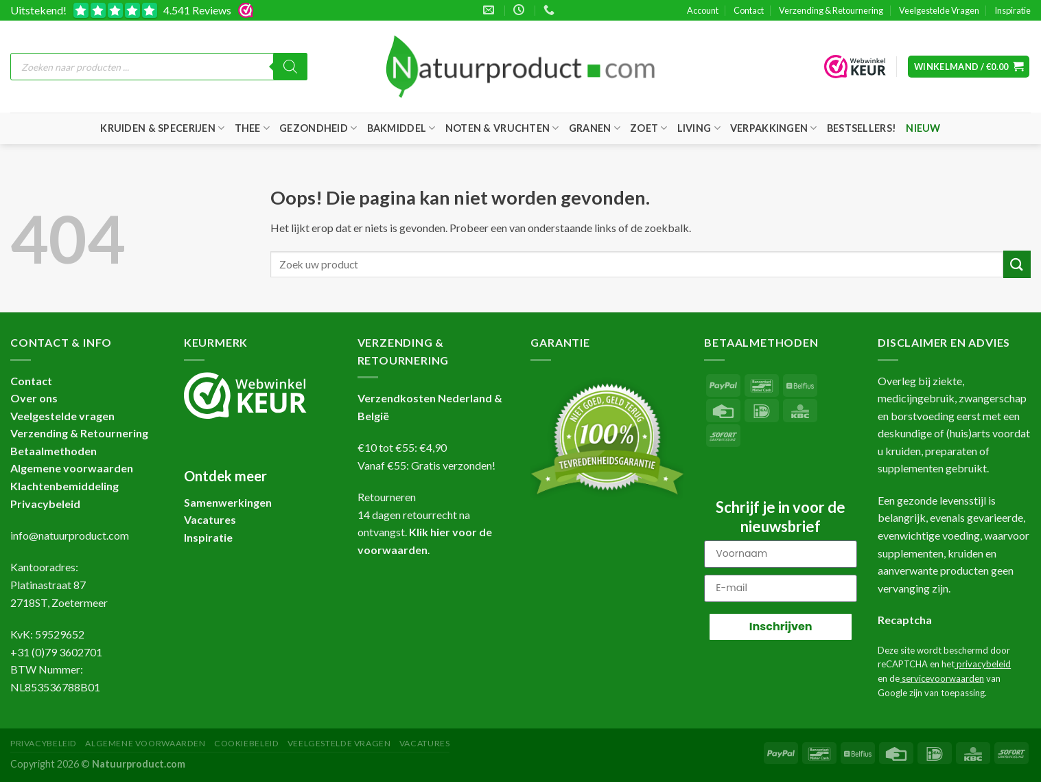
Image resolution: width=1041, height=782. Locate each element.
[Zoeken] (290, 66)
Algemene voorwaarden (71, 467)
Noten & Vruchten (502, 128)
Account (702, 10)
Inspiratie (1012, 10)
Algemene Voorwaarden (145, 743)
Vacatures (424, 743)
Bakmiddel (401, 128)
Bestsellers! (861, 128)
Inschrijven (780, 626)
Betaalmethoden (53, 450)
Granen (594, 128)
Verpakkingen (773, 128)
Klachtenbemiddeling (64, 485)
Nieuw (923, 128)
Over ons (34, 397)
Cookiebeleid (246, 743)
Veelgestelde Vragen (939, 10)
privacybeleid (983, 663)
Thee (252, 128)
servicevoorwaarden (942, 678)
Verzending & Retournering (831, 10)
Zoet (649, 128)
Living (699, 128)
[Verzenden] (1017, 264)
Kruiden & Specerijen (162, 128)
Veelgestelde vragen (62, 415)
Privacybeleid (45, 503)
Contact (749, 10)
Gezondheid (318, 128)
